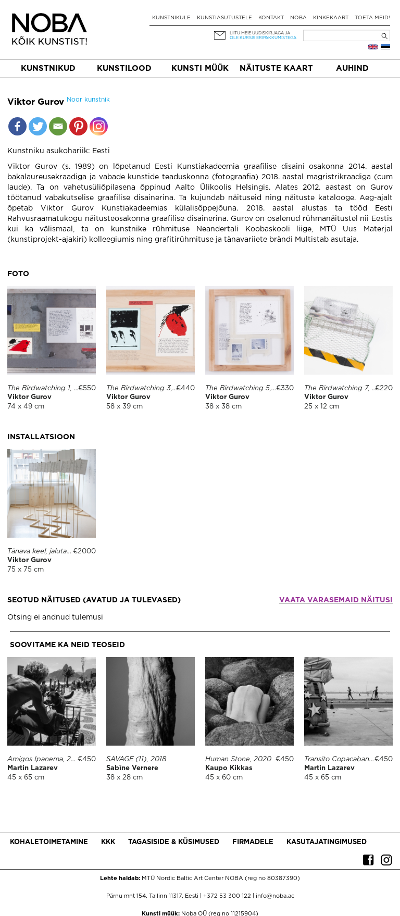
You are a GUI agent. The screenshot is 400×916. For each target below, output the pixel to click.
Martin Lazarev (32, 768)
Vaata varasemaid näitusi (336, 600)
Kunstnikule (171, 18)
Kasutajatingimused (326, 842)
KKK (108, 842)
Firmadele (252, 842)
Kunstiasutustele (224, 18)
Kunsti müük (200, 68)
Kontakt (271, 18)
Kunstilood (124, 68)
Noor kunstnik (88, 100)
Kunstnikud (48, 68)
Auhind (352, 68)
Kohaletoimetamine (49, 842)
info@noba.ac (275, 896)
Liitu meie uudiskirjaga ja (260, 33)
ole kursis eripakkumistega (263, 38)
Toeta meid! (372, 18)
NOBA (298, 18)
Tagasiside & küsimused (173, 842)
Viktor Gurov (29, 397)
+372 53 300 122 (227, 896)
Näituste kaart (276, 68)
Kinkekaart (330, 18)
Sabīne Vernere (132, 768)
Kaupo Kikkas (229, 768)
